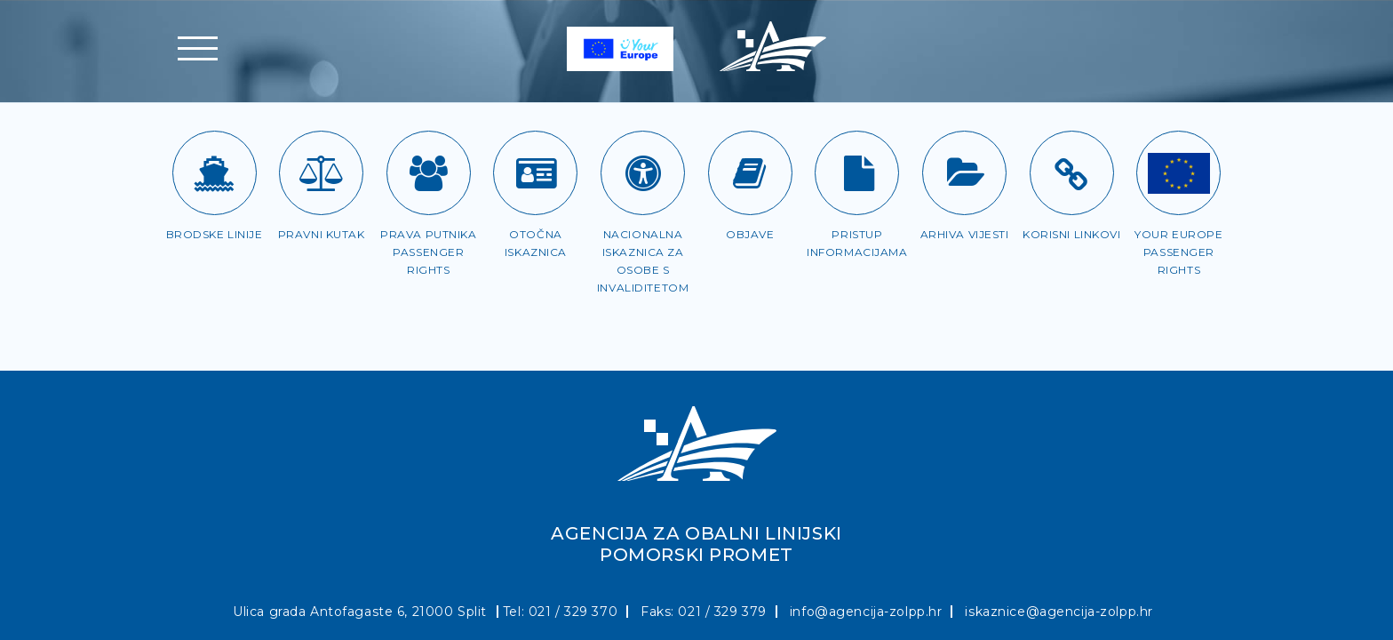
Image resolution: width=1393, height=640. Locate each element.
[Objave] (750, 173)
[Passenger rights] (1178, 173)
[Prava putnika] (428, 173)
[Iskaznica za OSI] (643, 173)
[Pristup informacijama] (857, 173)
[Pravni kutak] (321, 173)
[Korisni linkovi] (1072, 173)
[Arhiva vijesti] (964, 173)
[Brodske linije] (214, 173)
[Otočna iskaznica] (535, 173)
